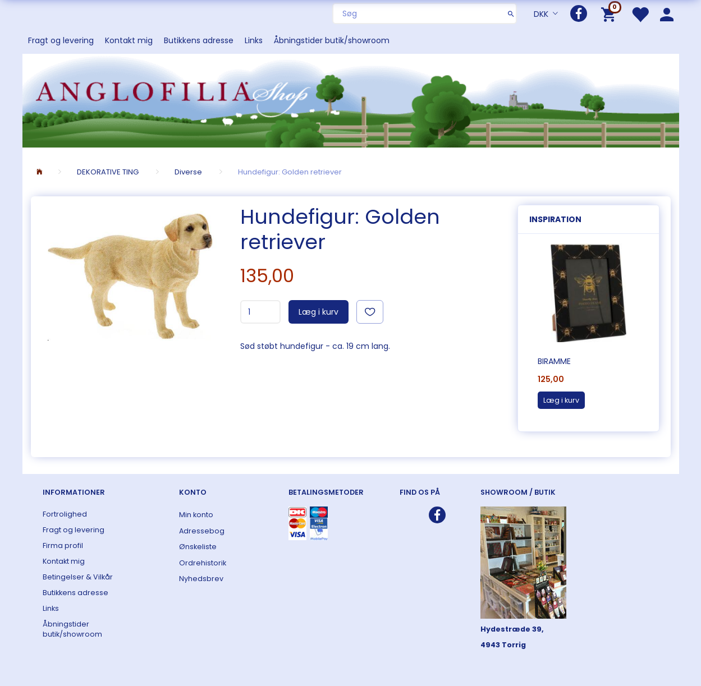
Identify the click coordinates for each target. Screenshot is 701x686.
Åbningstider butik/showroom (332, 40)
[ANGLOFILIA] (350, 99)
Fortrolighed (65, 514)
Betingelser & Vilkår (78, 577)
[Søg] (511, 13)
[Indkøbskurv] (610, 13)
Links (254, 40)
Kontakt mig (129, 40)
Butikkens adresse (198, 40)
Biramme (554, 361)
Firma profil (63, 545)
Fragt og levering (61, 40)
